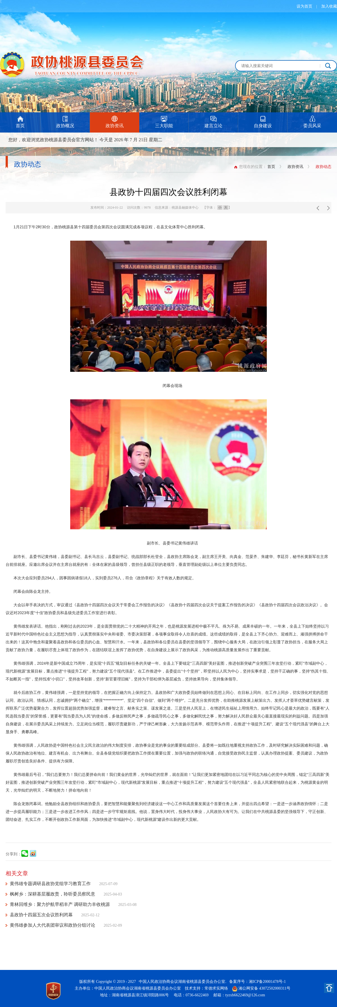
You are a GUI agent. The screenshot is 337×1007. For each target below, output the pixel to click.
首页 (271, 167)
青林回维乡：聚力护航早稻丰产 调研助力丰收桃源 (60, 904)
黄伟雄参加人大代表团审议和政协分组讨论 (52, 925)
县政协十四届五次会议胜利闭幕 (41, 914)
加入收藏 (329, 6)
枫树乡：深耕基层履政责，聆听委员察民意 (52, 894)
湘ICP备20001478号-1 (267, 981)
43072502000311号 (274, 988)
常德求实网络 (216, 988)
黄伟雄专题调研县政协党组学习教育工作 (50, 883)
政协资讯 (295, 167)
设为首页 (304, 6)
